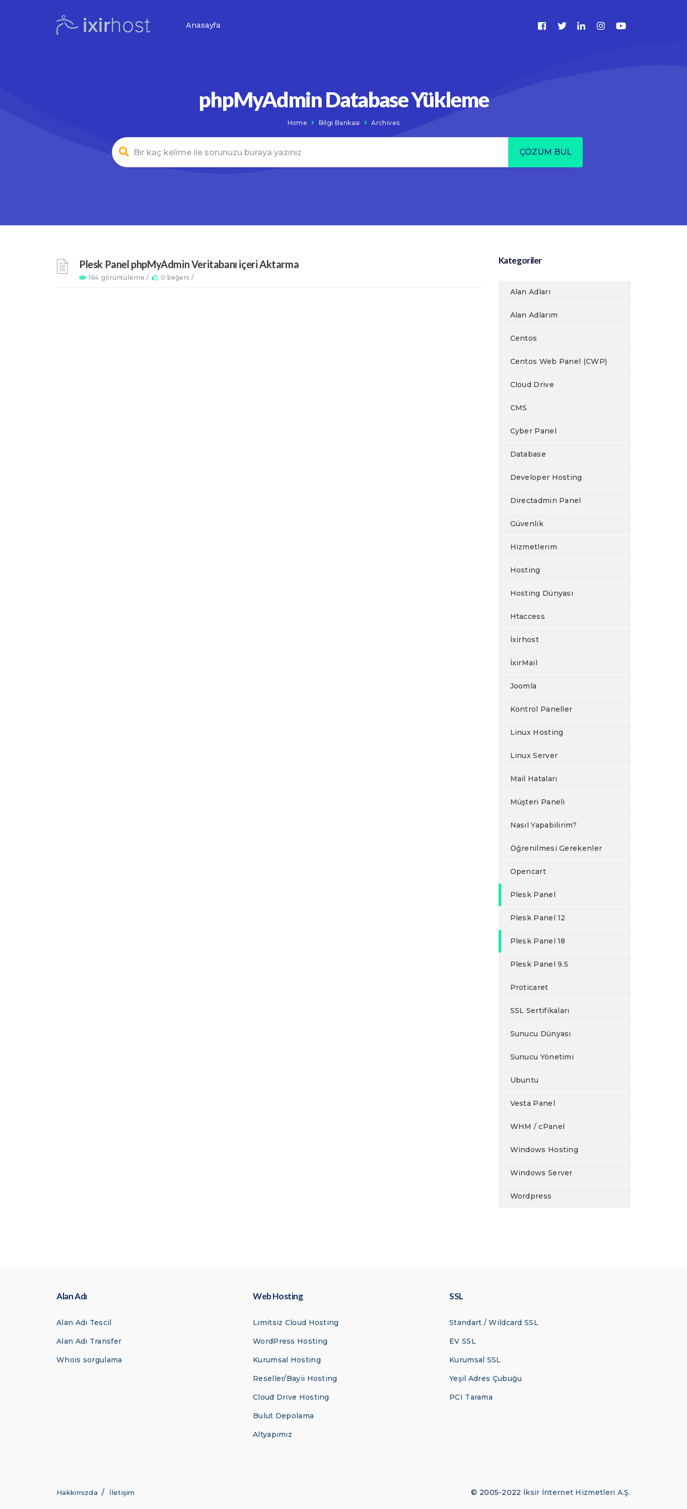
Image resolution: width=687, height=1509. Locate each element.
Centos (523, 338)
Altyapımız (272, 1434)
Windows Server (541, 1172)
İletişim (121, 1492)
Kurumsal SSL (475, 1359)
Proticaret (529, 987)
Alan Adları (530, 291)
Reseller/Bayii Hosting (295, 1378)
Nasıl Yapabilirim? (543, 825)
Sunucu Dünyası (540, 1033)
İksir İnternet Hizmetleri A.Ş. (577, 1492)
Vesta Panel (532, 1103)
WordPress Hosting (290, 1341)
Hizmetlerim (533, 546)
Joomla (523, 685)
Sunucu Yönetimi (542, 1056)
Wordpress (531, 1196)
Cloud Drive (532, 384)
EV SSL (462, 1341)
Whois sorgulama (89, 1359)
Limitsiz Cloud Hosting (296, 1322)
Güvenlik (526, 523)
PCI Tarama (471, 1397)
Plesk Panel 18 (538, 941)
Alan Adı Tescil (84, 1322)
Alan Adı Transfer (88, 1341)
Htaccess (527, 616)
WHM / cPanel (537, 1126)
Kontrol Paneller (541, 709)
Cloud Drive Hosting (291, 1397)
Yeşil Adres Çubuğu (485, 1378)
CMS (518, 407)
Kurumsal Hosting (287, 1359)
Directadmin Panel (545, 500)
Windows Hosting (544, 1149)
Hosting (525, 570)
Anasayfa (203, 25)
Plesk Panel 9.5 (539, 964)
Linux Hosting (537, 732)
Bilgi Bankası (339, 123)
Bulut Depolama (283, 1415)
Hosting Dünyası (542, 593)
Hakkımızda (77, 1492)
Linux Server (534, 755)
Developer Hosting (546, 477)
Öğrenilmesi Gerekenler (556, 848)
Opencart (528, 871)
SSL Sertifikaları (540, 1010)
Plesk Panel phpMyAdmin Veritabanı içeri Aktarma (189, 264)
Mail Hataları (534, 778)
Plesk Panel (533, 894)
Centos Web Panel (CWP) (558, 361)
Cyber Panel (533, 430)
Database (528, 454)
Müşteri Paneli (537, 801)
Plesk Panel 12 (538, 917)
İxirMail (523, 662)
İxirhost (524, 639)
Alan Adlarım (534, 315)
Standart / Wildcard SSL (493, 1322)
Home (298, 123)
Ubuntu (524, 1080)
